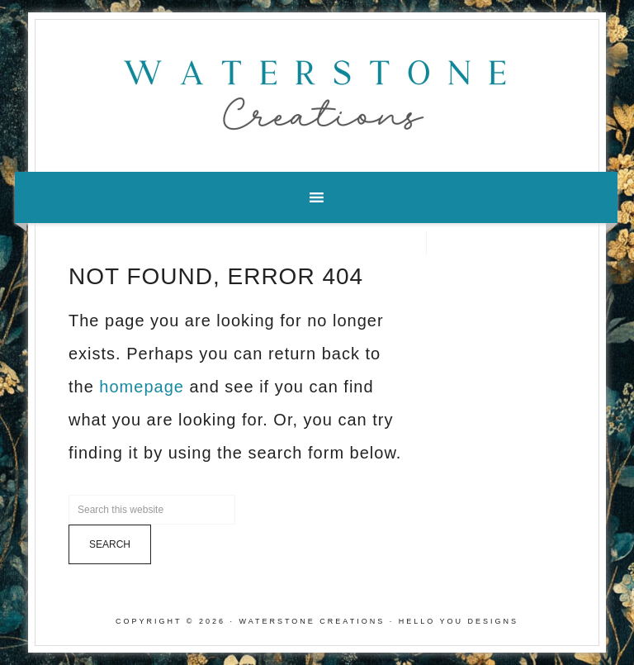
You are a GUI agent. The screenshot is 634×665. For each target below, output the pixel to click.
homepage (141, 387)
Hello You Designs (458, 621)
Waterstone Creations (317, 90)
